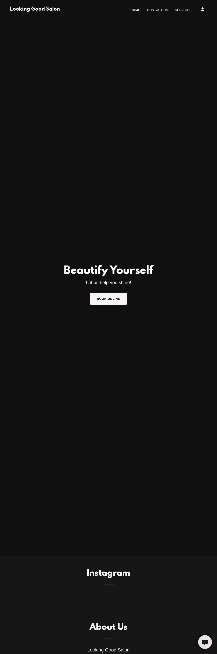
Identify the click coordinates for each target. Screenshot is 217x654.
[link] (35, 9)
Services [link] (183, 10)
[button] (202, 9)
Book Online (108, 298)
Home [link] (135, 10)
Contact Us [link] (157, 10)
